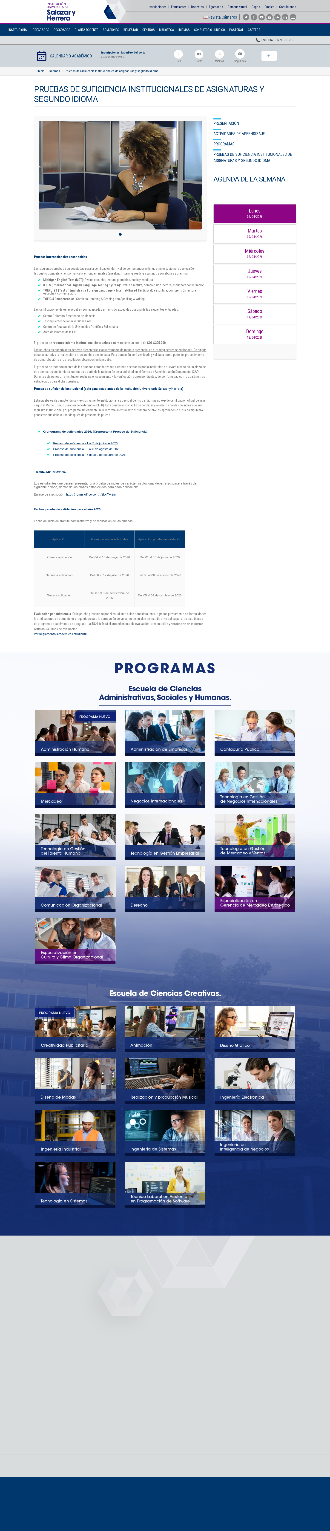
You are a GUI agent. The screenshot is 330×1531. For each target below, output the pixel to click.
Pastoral (236, 30)
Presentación (226, 123)
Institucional (18, 30)
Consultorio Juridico (209, 30)
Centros (148, 30)
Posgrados (62, 30)
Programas (224, 144)
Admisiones (111, 30)
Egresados (216, 7)
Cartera (254, 30)
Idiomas (184, 30)
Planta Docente (86, 30)
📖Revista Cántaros (220, 17)
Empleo (270, 7)
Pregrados (41, 30)
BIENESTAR (130, 30)
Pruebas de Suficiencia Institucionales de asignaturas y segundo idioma (111, 71)
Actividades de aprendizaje (239, 133)
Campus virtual (237, 7)
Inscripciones (157, 7)
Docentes (197, 7)
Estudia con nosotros (274, 41)
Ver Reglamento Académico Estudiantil (60, 634)
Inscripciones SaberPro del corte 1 (125, 52)
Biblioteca (166, 30)
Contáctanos (287, 7)
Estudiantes (179, 7)
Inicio (41, 71)
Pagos (256, 7)
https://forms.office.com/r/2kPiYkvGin (91, 494)
